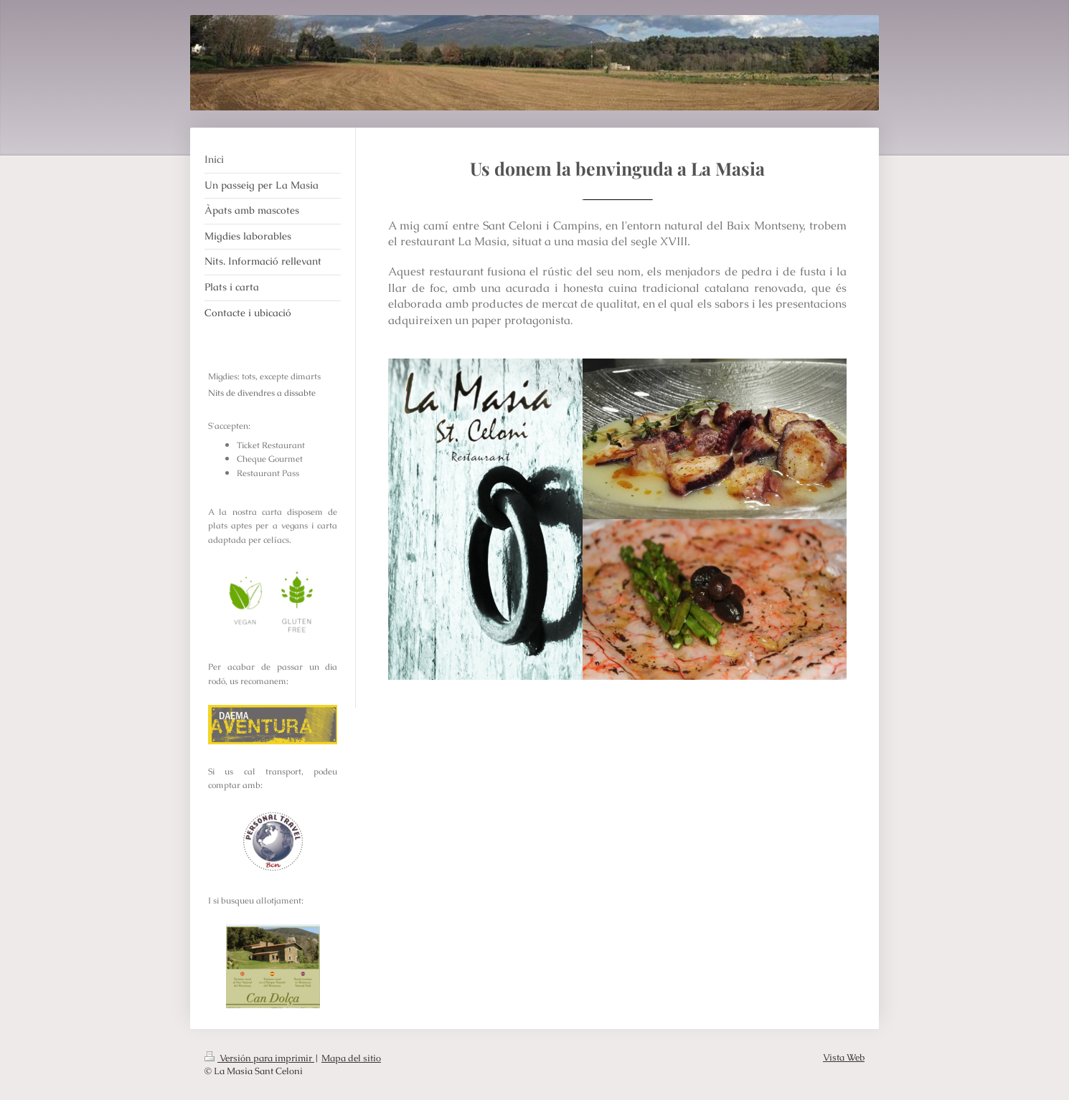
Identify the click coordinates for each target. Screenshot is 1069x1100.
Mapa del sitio (351, 1058)
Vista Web (844, 1057)
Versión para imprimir (259, 1058)
